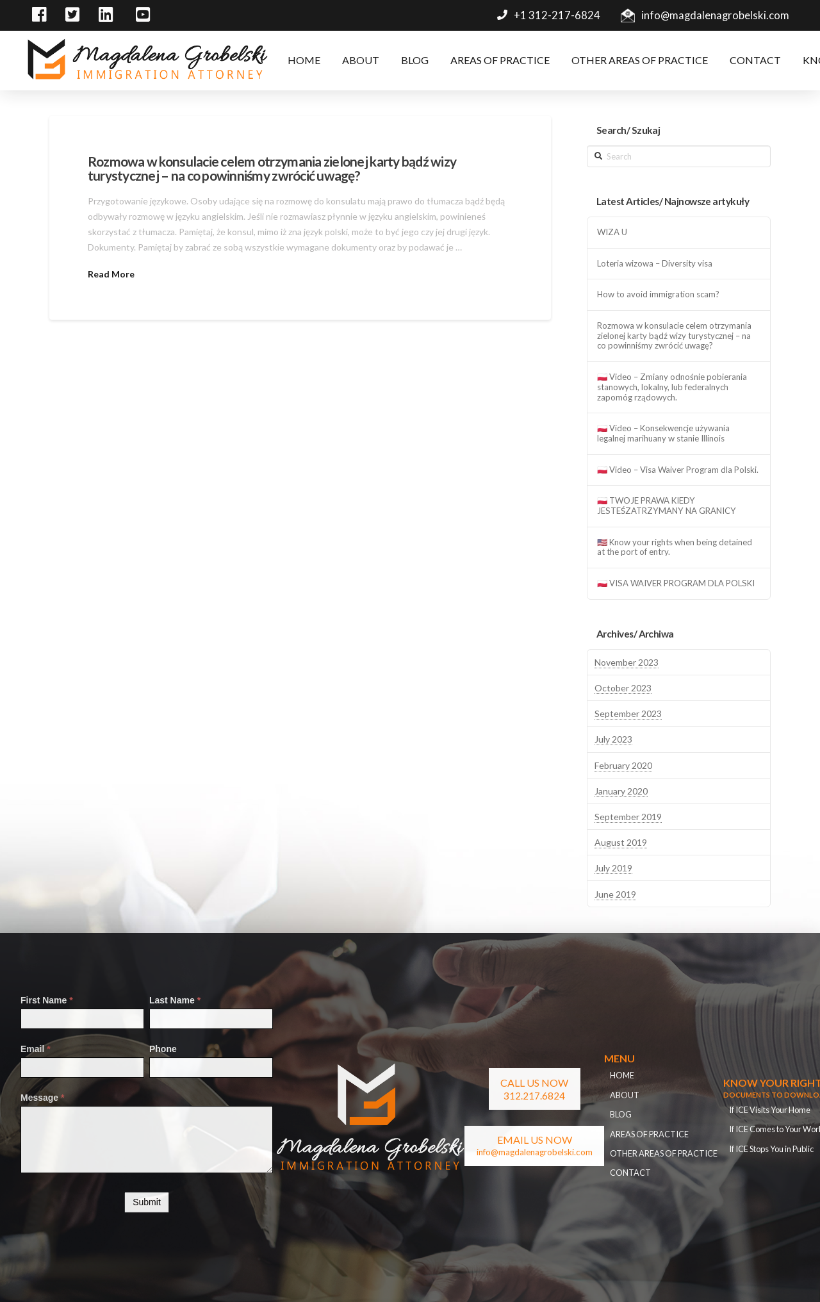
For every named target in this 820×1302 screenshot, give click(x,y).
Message (42, 1097)
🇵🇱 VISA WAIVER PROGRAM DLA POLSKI (676, 583)
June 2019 (615, 894)
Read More (111, 273)
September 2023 (628, 713)
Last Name (175, 1000)
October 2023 (623, 687)
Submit (147, 1202)
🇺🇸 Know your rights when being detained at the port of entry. (674, 547)
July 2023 (613, 739)
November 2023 (626, 662)
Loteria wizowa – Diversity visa (654, 263)
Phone (163, 1049)
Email (35, 1049)
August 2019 (620, 842)
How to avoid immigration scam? (658, 294)
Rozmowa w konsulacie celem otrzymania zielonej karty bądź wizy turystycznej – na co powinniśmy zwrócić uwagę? (272, 168)
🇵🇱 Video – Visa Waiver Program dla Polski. (677, 470)
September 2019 (628, 816)
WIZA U (612, 232)
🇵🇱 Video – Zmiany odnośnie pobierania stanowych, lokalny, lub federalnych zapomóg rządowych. (672, 387)
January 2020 (621, 791)
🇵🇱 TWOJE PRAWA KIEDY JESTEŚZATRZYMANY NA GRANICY (666, 506)
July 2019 (613, 867)
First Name (46, 1000)
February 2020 (623, 765)
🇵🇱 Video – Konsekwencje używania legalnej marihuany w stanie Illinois (663, 433)
